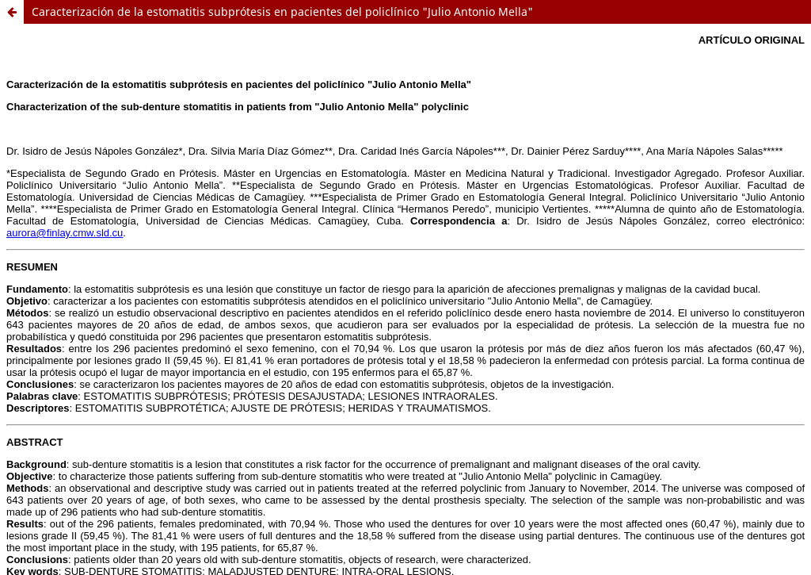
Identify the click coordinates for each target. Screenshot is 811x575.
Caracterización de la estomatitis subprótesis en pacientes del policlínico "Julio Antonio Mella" (282, 11)
